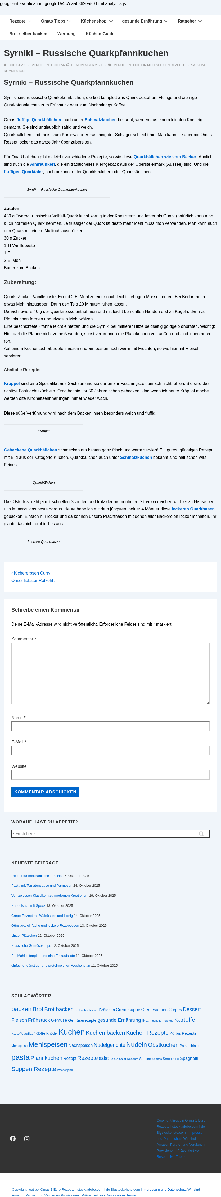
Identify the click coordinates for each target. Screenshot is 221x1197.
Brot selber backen (28, 34)
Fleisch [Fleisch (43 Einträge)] (19, 1020)
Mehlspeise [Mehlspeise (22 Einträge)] (19, 1046)
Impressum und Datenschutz (164, 1189)
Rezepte (21, 21)
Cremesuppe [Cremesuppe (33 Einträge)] (128, 1009)
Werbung (66, 34)
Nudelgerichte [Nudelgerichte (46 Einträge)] (109, 1045)
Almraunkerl (42, 164)
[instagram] (27, 1138)
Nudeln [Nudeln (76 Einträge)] (136, 1044)
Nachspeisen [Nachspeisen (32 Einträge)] (81, 1045)
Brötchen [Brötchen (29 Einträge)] (107, 1010)
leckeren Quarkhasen (193, 509)
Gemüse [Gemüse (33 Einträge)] (59, 1020)
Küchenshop (97, 21)
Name (17, 717)
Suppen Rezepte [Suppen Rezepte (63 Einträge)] (33, 1068)
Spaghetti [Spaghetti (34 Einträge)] (189, 1058)
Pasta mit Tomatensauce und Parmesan (41, 885)
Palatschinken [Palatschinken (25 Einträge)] (191, 1046)
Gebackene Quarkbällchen (30, 450)
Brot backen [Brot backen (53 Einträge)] (59, 1009)
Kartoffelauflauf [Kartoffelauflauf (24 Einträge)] (22, 1033)
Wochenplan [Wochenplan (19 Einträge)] (65, 1070)
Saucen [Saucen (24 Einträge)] (145, 1059)
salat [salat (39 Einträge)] (104, 1058)
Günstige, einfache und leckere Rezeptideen (45, 925)
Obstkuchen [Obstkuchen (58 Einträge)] (163, 1045)
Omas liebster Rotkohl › (33, 580)
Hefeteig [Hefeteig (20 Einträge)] (167, 1020)
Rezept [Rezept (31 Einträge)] (69, 1058)
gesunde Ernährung (146, 21)
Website (19, 766)
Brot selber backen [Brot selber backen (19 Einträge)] (86, 1010)
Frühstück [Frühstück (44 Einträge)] (39, 1020)
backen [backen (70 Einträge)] (21, 1009)
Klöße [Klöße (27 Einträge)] (40, 1033)
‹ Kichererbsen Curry (31, 573)
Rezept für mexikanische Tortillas (36, 876)
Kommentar (23, 639)
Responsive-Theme (172, 1157)
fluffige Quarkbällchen (38, 120)
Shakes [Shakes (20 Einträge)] (157, 1058)
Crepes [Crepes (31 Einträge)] (175, 1009)
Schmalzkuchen (101, 120)
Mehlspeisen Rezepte (166, 65)
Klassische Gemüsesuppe (31, 946)
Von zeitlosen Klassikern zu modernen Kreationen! (49, 896)
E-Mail (17, 742)
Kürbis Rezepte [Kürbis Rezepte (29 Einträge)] (183, 1033)
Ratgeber (191, 21)
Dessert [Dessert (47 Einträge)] (192, 1009)
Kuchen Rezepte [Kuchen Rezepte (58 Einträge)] (147, 1032)
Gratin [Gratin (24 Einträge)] (146, 1021)
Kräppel (12, 383)
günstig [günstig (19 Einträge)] (156, 1020)
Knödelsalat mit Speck (28, 906)
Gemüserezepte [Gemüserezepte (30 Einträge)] (82, 1020)
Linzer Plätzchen (24, 936)
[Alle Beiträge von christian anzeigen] (15, 65)
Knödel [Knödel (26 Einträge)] (52, 1033)
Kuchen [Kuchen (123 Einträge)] (71, 1032)
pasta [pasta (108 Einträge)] (20, 1057)
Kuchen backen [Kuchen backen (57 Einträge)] (105, 1033)
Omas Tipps (57, 21)
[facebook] (13, 1138)
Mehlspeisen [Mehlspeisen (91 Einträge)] (48, 1044)
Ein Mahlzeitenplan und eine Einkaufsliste (43, 956)
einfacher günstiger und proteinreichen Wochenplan (50, 965)
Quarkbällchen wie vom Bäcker (165, 157)
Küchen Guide (100, 34)
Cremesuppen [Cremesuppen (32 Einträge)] (154, 1009)
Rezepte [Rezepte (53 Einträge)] (87, 1058)
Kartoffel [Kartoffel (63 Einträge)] (185, 1019)
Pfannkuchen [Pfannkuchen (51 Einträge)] (46, 1058)
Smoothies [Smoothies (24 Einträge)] (171, 1059)
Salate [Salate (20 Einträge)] (114, 1058)
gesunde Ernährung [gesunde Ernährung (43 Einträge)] (119, 1020)
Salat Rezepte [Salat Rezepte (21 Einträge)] (128, 1058)
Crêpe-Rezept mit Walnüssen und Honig (42, 916)
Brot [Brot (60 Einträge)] (38, 1009)
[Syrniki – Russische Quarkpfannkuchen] (86, 65)
